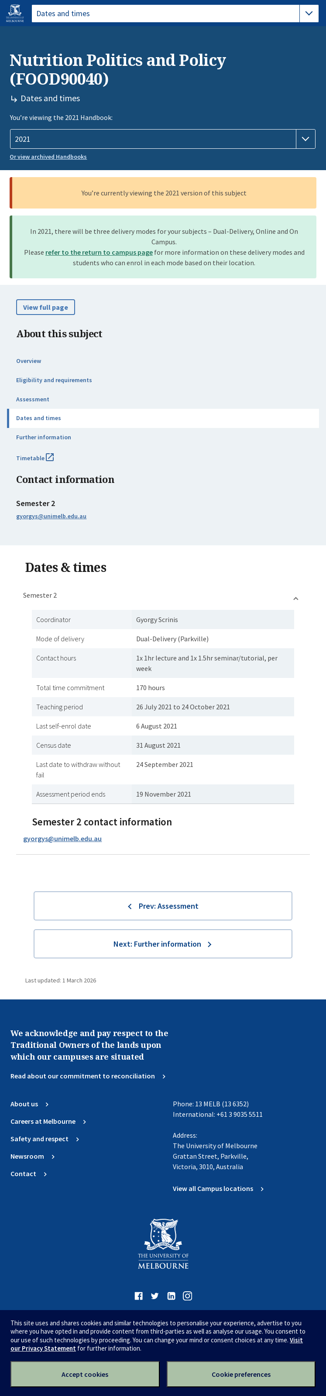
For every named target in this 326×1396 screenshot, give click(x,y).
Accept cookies (85, 1374)
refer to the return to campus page (99, 252)
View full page (45, 307)
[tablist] (175, 13)
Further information (43, 437)
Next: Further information (157, 944)
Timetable (44, 461)
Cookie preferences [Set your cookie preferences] (241, 1374)
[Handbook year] (162, 139)
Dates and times (38, 418)
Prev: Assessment (169, 906)
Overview (28, 361)
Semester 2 (40, 595)
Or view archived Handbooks (48, 157)
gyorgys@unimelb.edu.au (51, 516)
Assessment (32, 399)
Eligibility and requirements (54, 380)
